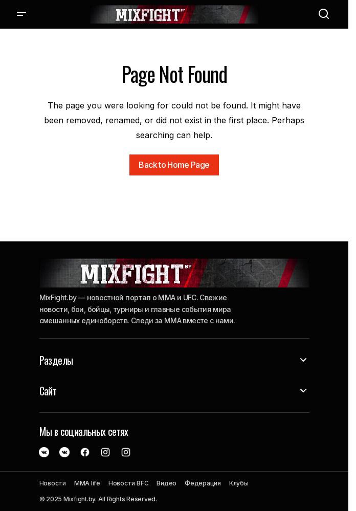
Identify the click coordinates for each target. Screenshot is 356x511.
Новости (52, 483)
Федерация (203, 483)
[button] (21, 14)
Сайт (48, 391)
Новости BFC (128, 483)
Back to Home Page (174, 165)
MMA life (87, 483)
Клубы (239, 483)
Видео (166, 483)
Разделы (56, 360)
